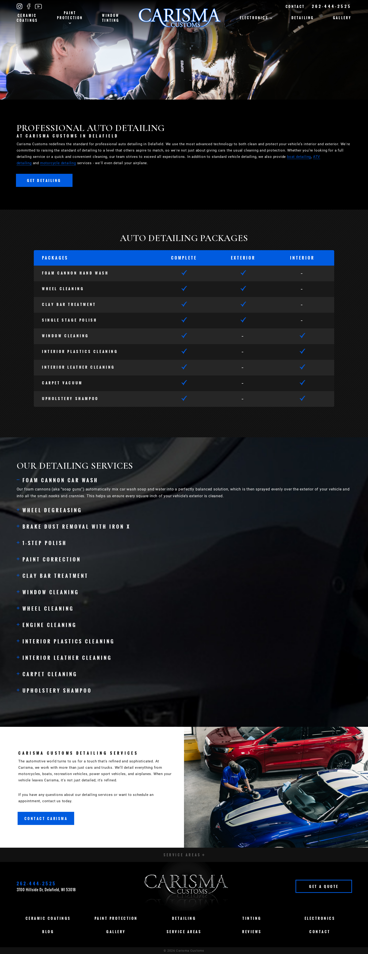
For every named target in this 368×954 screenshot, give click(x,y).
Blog (48, 931)
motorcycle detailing (58, 163)
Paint (70, 17)
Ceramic (27, 18)
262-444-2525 (332, 6)
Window (110, 18)
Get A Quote (324, 886)
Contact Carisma (46, 818)
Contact (295, 6)
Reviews (252, 931)
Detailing (302, 17)
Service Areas (184, 931)
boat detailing (299, 157)
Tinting (251, 918)
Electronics (256, 17)
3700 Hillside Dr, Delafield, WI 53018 (46, 889)
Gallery (342, 17)
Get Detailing (44, 180)
